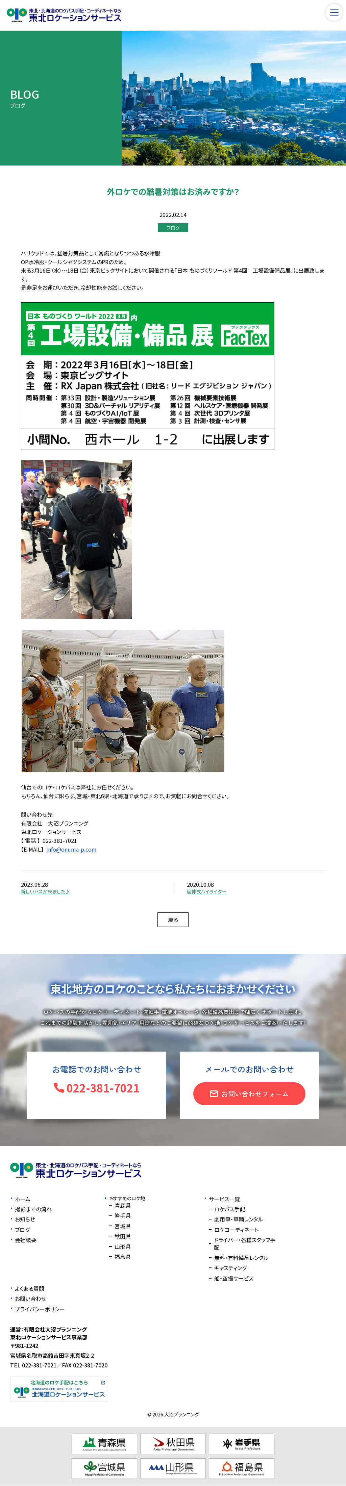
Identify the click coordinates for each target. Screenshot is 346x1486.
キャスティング (230, 1267)
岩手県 (123, 1215)
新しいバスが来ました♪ (45, 891)
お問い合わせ (30, 1298)
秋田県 (123, 1236)
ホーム (22, 1199)
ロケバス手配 (229, 1209)
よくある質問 (29, 1288)
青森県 (123, 1205)
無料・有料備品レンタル (241, 1257)
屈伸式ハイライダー (207, 891)
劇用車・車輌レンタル (238, 1219)
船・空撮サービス (233, 1278)
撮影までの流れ (33, 1209)
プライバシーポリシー (40, 1309)
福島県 (123, 1256)
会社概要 (25, 1239)
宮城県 (123, 1226)
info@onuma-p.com (71, 849)
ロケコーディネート (236, 1229)
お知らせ (25, 1219)
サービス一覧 (224, 1199)
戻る (173, 919)
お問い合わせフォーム (255, 1094)
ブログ (173, 227)
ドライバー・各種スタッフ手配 (244, 1243)
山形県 (123, 1246)
